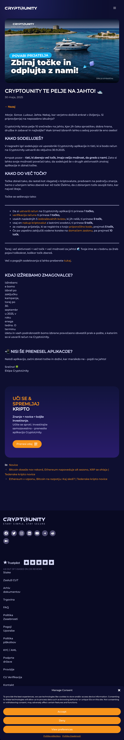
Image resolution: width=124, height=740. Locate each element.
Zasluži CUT (10, 580)
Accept (62, 711)
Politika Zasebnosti (71, 736)
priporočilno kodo (80, 226)
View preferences (62, 729)
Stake (7, 572)
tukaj (67, 260)
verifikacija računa (25, 215)
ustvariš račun (29, 211)
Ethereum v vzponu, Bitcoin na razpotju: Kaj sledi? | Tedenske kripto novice (58, 479)
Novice (13, 465)
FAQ (6, 607)
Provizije (8, 669)
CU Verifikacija (12, 677)
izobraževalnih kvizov (51, 218)
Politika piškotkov (52, 736)
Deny (62, 720)
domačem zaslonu (80, 230)
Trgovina (9, 599)
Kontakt (8, 684)
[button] (119, 690)
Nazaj (11, 106)
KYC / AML (10, 650)
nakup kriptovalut (34, 222)
